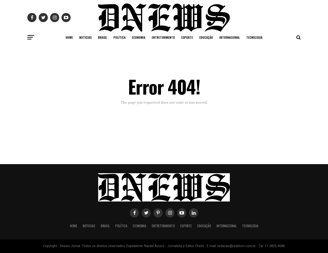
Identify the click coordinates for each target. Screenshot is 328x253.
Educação (206, 37)
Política (119, 37)
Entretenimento (163, 37)
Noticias (85, 37)
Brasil (102, 37)
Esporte (187, 37)
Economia (138, 37)
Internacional (229, 37)
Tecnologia (254, 37)
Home (69, 37)
